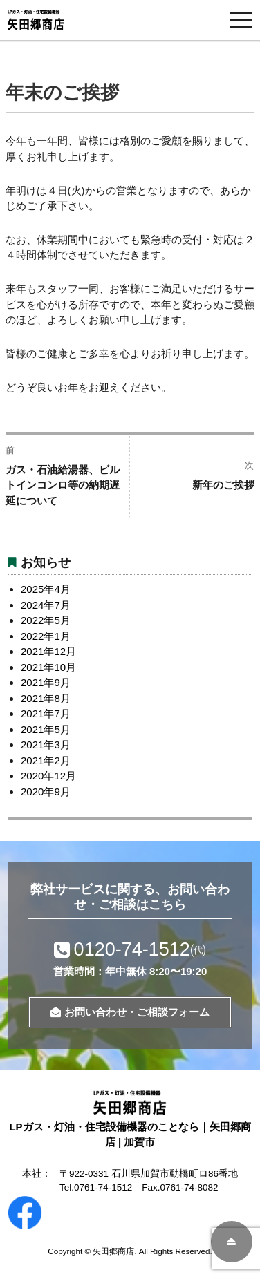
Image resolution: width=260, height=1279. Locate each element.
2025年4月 (46, 589)
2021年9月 (46, 682)
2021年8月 (46, 698)
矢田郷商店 (113, 1251)
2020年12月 (48, 775)
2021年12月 (48, 651)
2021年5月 (46, 729)
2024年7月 (46, 605)
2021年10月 (48, 667)
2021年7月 (46, 713)
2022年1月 (46, 636)
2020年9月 (46, 791)
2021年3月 (46, 744)
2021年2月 (46, 760)
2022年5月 (46, 620)
